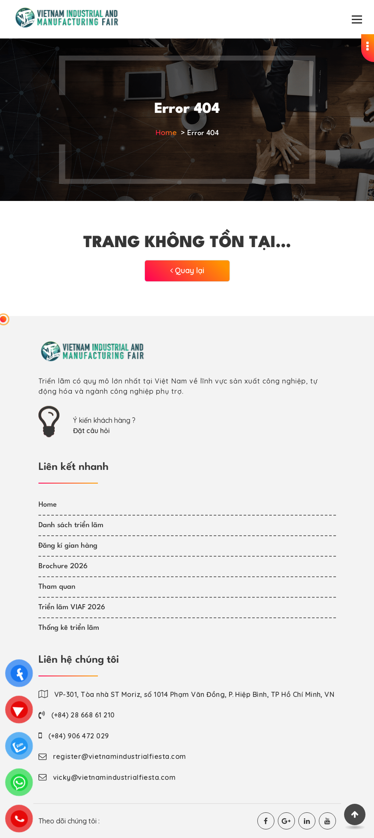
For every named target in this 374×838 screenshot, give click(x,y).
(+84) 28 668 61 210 (83, 715)
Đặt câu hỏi (91, 430)
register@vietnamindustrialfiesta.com (119, 756)
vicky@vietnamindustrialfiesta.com (114, 777)
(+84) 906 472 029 (78, 736)
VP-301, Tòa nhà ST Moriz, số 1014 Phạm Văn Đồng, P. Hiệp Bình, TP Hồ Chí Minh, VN (194, 694)
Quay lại (187, 270)
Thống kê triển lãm (68, 627)
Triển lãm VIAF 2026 (71, 607)
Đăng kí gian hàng (67, 545)
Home (166, 132)
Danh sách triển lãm (70, 525)
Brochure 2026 (63, 566)
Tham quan (56, 586)
